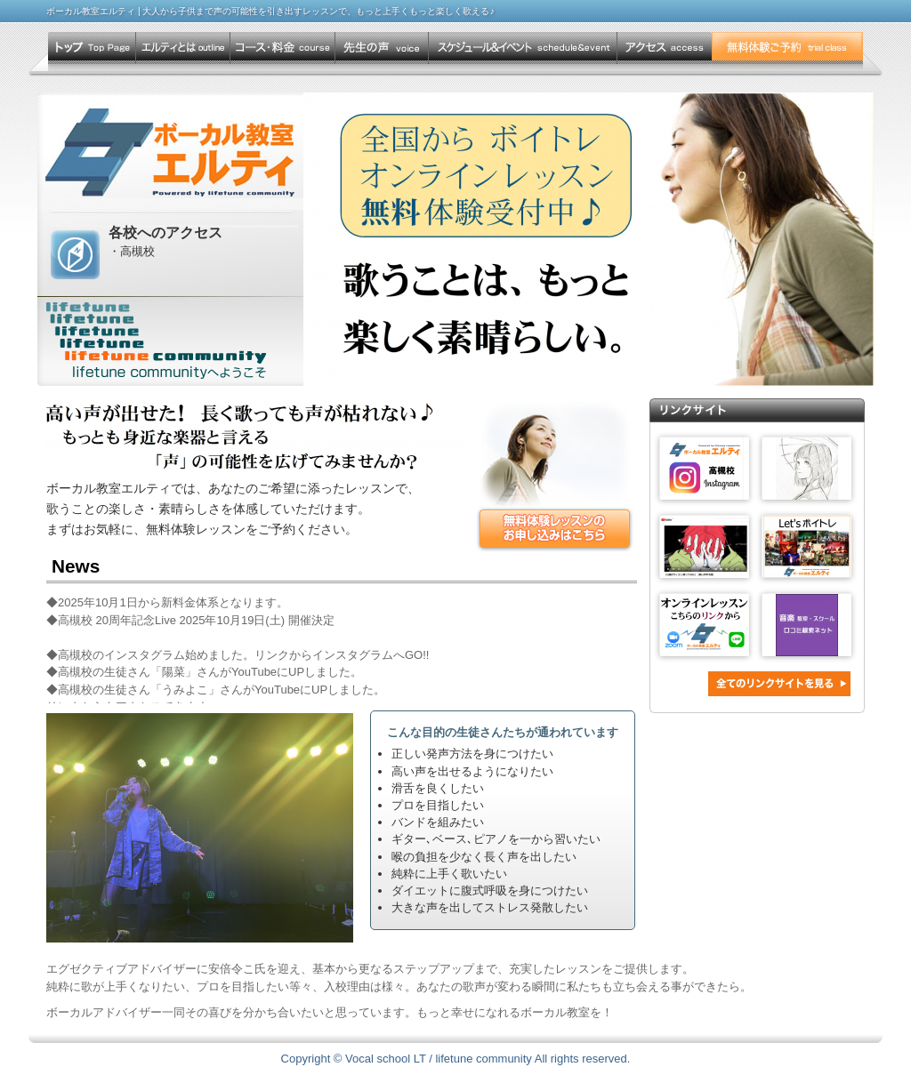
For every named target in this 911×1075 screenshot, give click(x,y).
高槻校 (137, 251)
